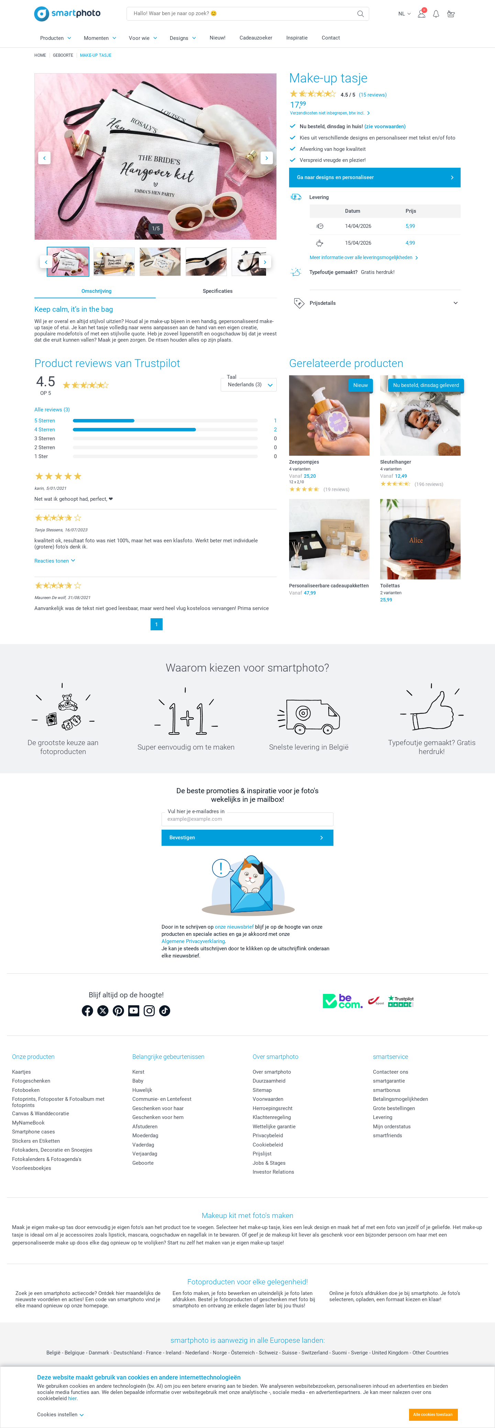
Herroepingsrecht (273, 1108)
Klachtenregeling (272, 1117)
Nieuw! (218, 38)
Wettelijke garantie (274, 1126)
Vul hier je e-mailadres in (196, 812)
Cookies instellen (60, 1415)
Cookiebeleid (268, 1145)
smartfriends (387, 1135)
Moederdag (145, 1135)
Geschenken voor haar (158, 1108)
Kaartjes (21, 1072)
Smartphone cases (33, 1132)
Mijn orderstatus (392, 1126)
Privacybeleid (268, 1135)
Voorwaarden (268, 1099)
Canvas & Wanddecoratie (40, 1113)
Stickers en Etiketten (36, 1141)
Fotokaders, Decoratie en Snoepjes (52, 1150)
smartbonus (386, 1090)
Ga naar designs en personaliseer (335, 177)
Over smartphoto (272, 1072)
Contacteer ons (390, 1072)
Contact (331, 38)
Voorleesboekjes (31, 1168)
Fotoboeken (26, 1090)
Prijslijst (262, 1154)
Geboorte (143, 1163)
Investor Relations (273, 1172)
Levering (382, 1117)
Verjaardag (144, 1154)
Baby (137, 1081)
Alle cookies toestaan (433, 1414)
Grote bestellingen (394, 1108)
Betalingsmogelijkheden (400, 1099)
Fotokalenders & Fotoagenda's (46, 1159)
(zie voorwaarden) (385, 126)
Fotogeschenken (31, 1081)
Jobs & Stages (269, 1163)
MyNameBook (28, 1123)
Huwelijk (142, 1090)
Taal (231, 377)
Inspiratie (297, 38)
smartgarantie (389, 1081)
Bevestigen (182, 838)
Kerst (138, 1072)
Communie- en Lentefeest (161, 1099)
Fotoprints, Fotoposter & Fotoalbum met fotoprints (58, 1102)
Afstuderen (144, 1126)
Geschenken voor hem (158, 1117)
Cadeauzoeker (256, 38)
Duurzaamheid (269, 1081)
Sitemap (262, 1090)
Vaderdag (143, 1145)
